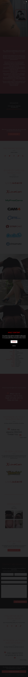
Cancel (14, 345)
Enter (14, 341)
